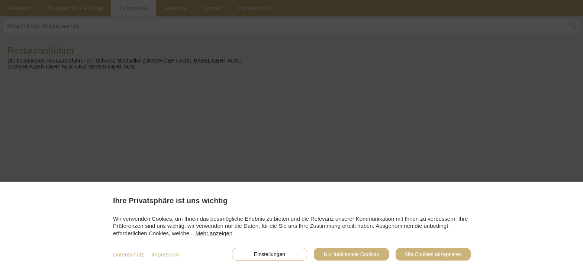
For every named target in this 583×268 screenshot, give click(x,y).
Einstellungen (269, 254)
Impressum (165, 254)
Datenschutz (128, 254)
